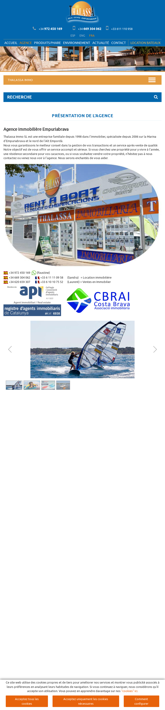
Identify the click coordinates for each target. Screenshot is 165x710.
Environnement (76, 43)
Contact (118, 43)
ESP (73, 35)
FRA (91, 35)
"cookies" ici (129, 691)
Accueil (10, 43)
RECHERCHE (82, 97)
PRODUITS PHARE (47, 43)
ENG (82, 35)
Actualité (100, 43)
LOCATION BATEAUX (145, 43)
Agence (26, 43)
